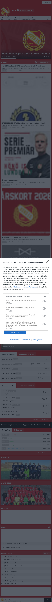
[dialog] (26, 301)
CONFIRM (15, 332)
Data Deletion (14, 340)
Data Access (26, 340)
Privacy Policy (37, 340)
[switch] (44, 301)
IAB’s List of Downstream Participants (24, 287)
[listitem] (26, 297)
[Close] (48, 262)
